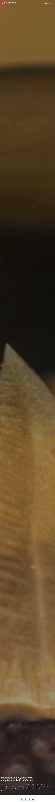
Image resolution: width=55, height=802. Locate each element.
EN (49, 3)
